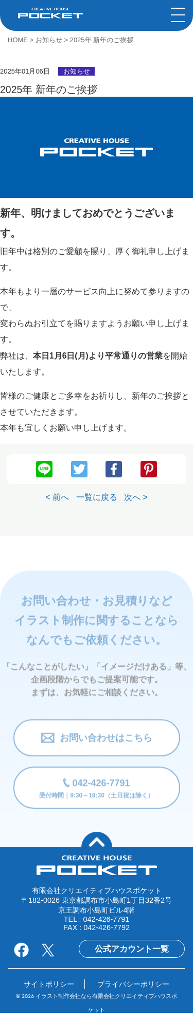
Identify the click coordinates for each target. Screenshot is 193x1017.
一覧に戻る (96, 497)
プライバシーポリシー (133, 984)
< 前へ (57, 497)
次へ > (136, 497)
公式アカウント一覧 (132, 948)
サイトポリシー (49, 984)
